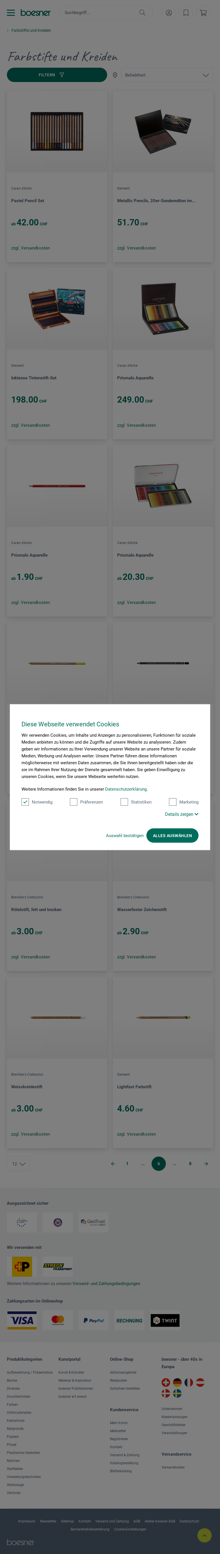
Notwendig (36, 802)
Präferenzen (86, 802)
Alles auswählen (172, 835)
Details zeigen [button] (182, 814)
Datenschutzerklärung (126, 788)
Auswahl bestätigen (125, 835)
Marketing (184, 802)
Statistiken (136, 802)
